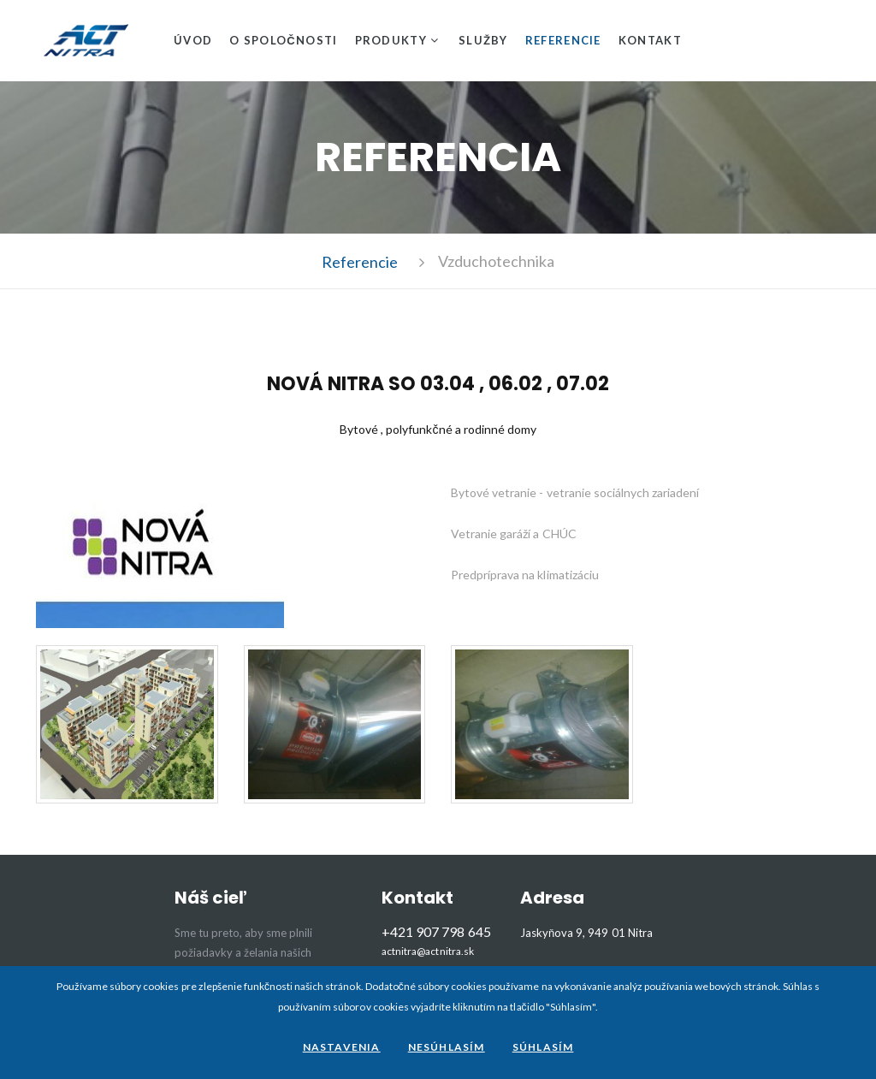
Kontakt (650, 40)
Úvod (193, 40)
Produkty (391, 40)
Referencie (563, 40)
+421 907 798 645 (436, 931)
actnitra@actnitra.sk (428, 951)
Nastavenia (342, 1046)
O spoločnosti (283, 40)
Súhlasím (543, 1046)
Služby (483, 40)
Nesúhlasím (446, 1046)
